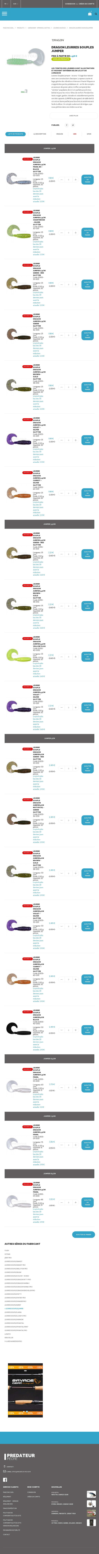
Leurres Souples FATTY (14, 1284)
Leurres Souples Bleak (14, 1262)
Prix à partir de (73, 58)
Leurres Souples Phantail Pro (17, 1320)
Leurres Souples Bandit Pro (16, 1255)
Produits (22, 28)
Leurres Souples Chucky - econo (18, 1266)
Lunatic (8, 1324)
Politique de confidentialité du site (12, 1504)
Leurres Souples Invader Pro (17, 1291)
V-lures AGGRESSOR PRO (14, 1331)
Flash (7, 1240)
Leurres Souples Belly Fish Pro (18, 1259)
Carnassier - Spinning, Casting (41, 28)
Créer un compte (34, 1487)
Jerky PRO (9, 1248)
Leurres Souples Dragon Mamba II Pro (20, 1277)
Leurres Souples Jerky (14, 1295)
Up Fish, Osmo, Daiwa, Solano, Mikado (66, 1513)
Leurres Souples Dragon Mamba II (18, 1273)
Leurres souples (64, 28)
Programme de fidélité (12, 1520)
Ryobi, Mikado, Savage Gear (62, 1494)
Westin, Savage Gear (59, 1485)
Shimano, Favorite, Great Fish (63, 1503)
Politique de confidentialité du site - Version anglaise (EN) (13, 1513)
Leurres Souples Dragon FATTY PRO (19, 1270)
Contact (6, 1524)
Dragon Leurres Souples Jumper (16, 30)
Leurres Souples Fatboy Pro (16, 1288)
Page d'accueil (9, 28)
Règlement (7, 1487)
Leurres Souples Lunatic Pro (17, 1306)
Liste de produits (16, 131)
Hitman (7, 1244)
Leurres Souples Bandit (14, 1251)
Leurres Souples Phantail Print (18, 1317)
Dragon (59, 131)
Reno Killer (9, 1328)
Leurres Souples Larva (14, 1302)
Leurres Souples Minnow (15, 1309)
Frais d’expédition (10, 1498)
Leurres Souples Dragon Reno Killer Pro (22, 1280)
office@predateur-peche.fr (22, 1462)
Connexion (31, 1482)
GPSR (88, 131)
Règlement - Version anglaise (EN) (11, 1492)
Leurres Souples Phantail (15, 1313)
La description (39, 131)
